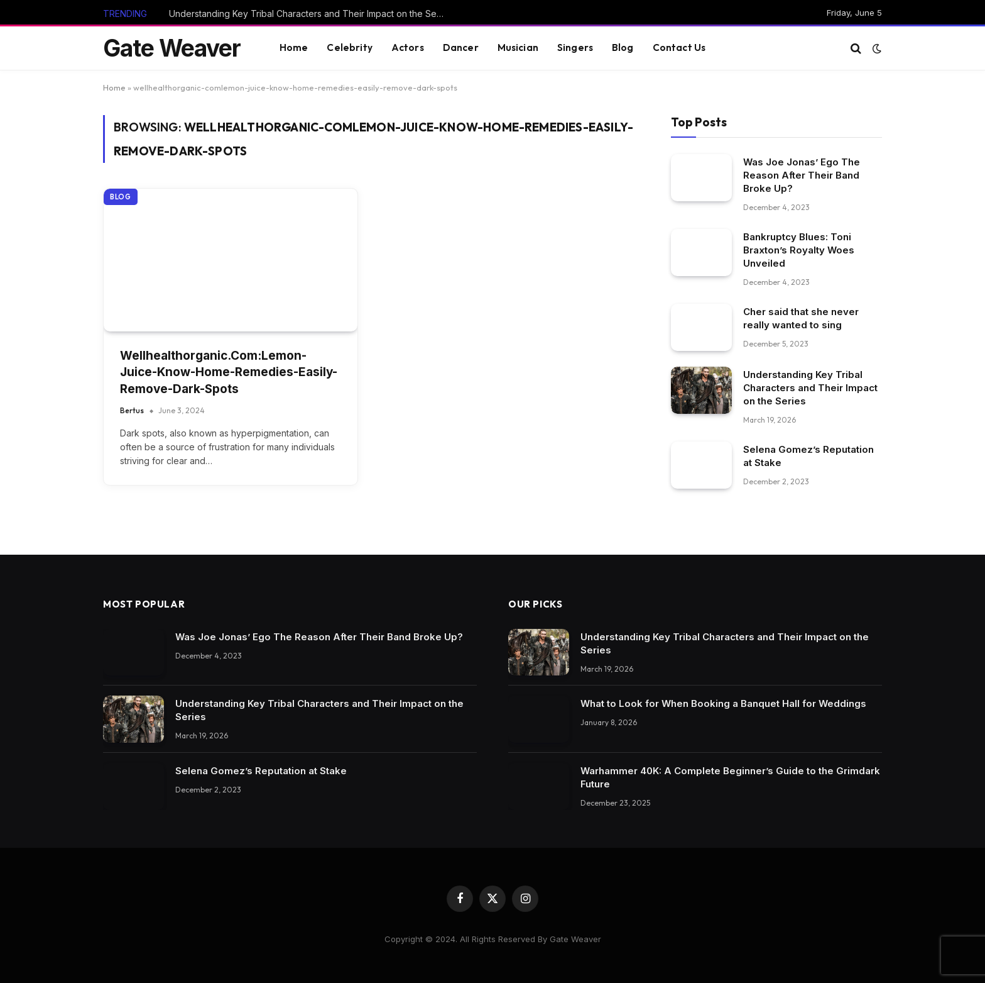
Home (294, 47)
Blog (623, 47)
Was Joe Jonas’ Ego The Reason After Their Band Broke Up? (801, 175)
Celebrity (349, 47)
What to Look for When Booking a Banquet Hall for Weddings (723, 703)
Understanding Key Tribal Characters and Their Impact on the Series (310, 13)
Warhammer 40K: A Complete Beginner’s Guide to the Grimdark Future (730, 777)
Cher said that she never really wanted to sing (801, 318)
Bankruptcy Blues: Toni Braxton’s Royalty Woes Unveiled (798, 250)
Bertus (132, 410)
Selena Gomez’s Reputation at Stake (808, 456)
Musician (518, 47)
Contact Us (679, 47)
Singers (575, 47)
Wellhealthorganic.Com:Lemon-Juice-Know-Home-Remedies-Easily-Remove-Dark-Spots (228, 372)
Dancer (461, 47)
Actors (407, 47)
